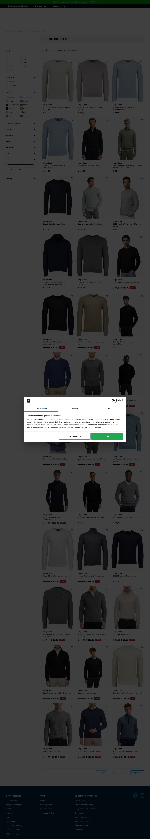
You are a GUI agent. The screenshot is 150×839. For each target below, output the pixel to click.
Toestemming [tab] (41, 408)
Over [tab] (109, 408)
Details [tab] (75, 408)
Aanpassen (75, 436)
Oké (107, 436)
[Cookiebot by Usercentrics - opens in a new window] (113, 401)
